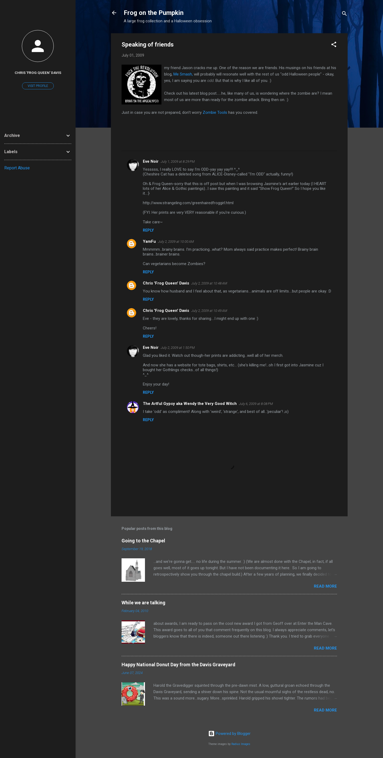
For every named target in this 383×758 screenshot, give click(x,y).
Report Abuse (17, 167)
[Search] (344, 14)
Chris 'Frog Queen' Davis (166, 283)
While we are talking (143, 602)
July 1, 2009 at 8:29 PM (178, 162)
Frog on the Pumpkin (154, 12)
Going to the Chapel (143, 540)
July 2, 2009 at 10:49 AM (209, 311)
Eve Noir (151, 161)
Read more (325, 586)
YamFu (149, 241)
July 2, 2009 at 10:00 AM (176, 242)
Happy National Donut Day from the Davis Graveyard (178, 664)
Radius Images (240, 744)
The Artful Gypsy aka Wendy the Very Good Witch (190, 403)
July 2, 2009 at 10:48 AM (209, 283)
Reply (148, 230)
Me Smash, (183, 74)
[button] (334, 45)
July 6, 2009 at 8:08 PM (256, 404)
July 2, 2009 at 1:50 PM (178, 348)
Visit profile (38, 86)
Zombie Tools (215, 112)
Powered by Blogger (229, 733)
